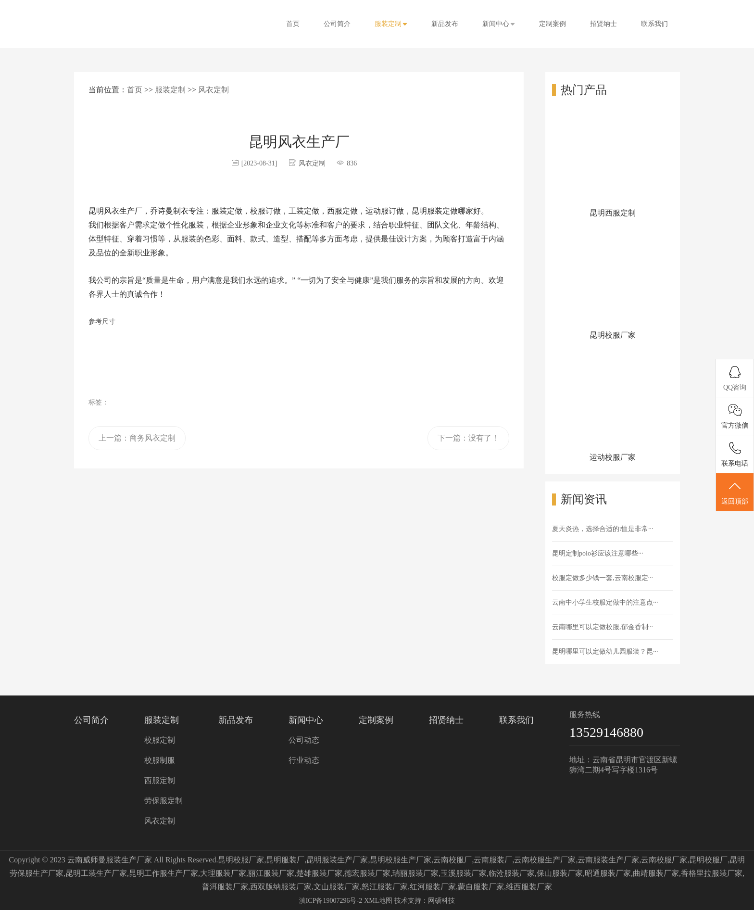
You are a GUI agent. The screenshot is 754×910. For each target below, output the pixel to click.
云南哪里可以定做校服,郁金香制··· (602, 627)
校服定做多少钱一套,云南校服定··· (602, 577)
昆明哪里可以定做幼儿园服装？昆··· (605, 651)
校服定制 (159, 740)
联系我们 (654, 23)
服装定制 (391, 23)
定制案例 (552, 23)
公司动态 (304, 740)
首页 (293, 23)
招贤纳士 (603, 23)
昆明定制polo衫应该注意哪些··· (597, 553)
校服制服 (159, 760)
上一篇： (137, 438)
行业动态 (304, 760)
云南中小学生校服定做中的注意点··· (605, 602)
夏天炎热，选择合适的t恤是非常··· (602, 528)
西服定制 (159, 780)
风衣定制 (213, 90)
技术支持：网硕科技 (424, 900)
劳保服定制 (163, 800)
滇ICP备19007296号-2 (330, 900)
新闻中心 (498, 23)
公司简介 (337, 23)
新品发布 (444, 23)
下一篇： (468, 438)
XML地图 (378, 900)
